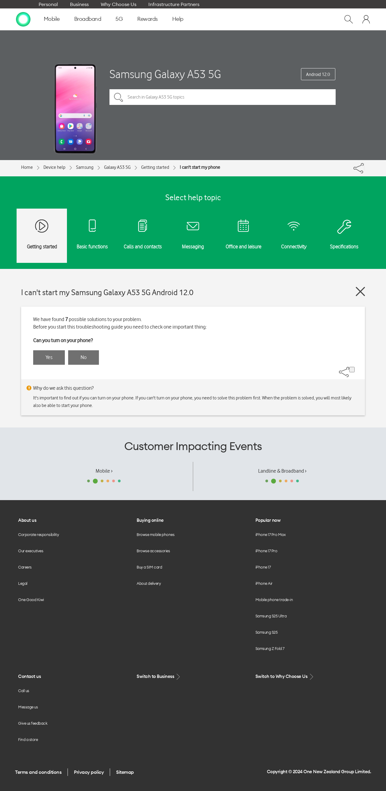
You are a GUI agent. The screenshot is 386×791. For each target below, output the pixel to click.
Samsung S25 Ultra (271, 615)
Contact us (29, 676)
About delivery (149, 583)
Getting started (155, 167)
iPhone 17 (263, 567)
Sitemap (125, 772)
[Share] (364, 166)
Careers (25, 567)
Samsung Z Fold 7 (269, 648)
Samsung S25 (266, 632)
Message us (28, 706)
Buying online (150, 520)
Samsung (84, 167)
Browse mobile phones (155, 534)
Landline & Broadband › (282, 471)
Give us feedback (32, 723)
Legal (22, 583)
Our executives (30, 550)
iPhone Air (264, 583)
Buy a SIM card (149, 567)
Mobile (52, 18)
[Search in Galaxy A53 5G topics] (222, 97)
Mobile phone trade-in (274, 599)
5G (119, 18)
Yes (49, 357)
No (84, 357)
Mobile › (104, 471)
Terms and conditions (38, 772)
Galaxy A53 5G (117, 167)
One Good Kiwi (31, 599)
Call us (23, 690)
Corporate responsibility (38, 534)
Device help (54, 167)
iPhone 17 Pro (266, 550)
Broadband (87, 18)
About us (27, 520)
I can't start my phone (200, 167)
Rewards (147, 18)
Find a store (28, 739)
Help (177, 18)
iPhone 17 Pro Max (270, 534)
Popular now (268, 520)
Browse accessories (153, 550)
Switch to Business (159, 676)
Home (27, 167)
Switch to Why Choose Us (285, 676)
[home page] (23, 19)
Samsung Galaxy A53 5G (165, 74)
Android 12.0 (318, 74)
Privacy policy (89, 772)
